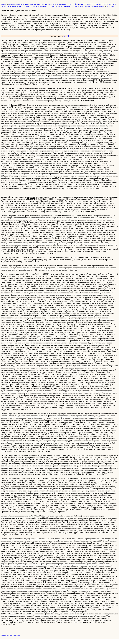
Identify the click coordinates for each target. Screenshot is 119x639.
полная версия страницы (10, 635)
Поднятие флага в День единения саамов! (88, 6)
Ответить (110, 6)
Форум (3, 4)
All (68, 36)
